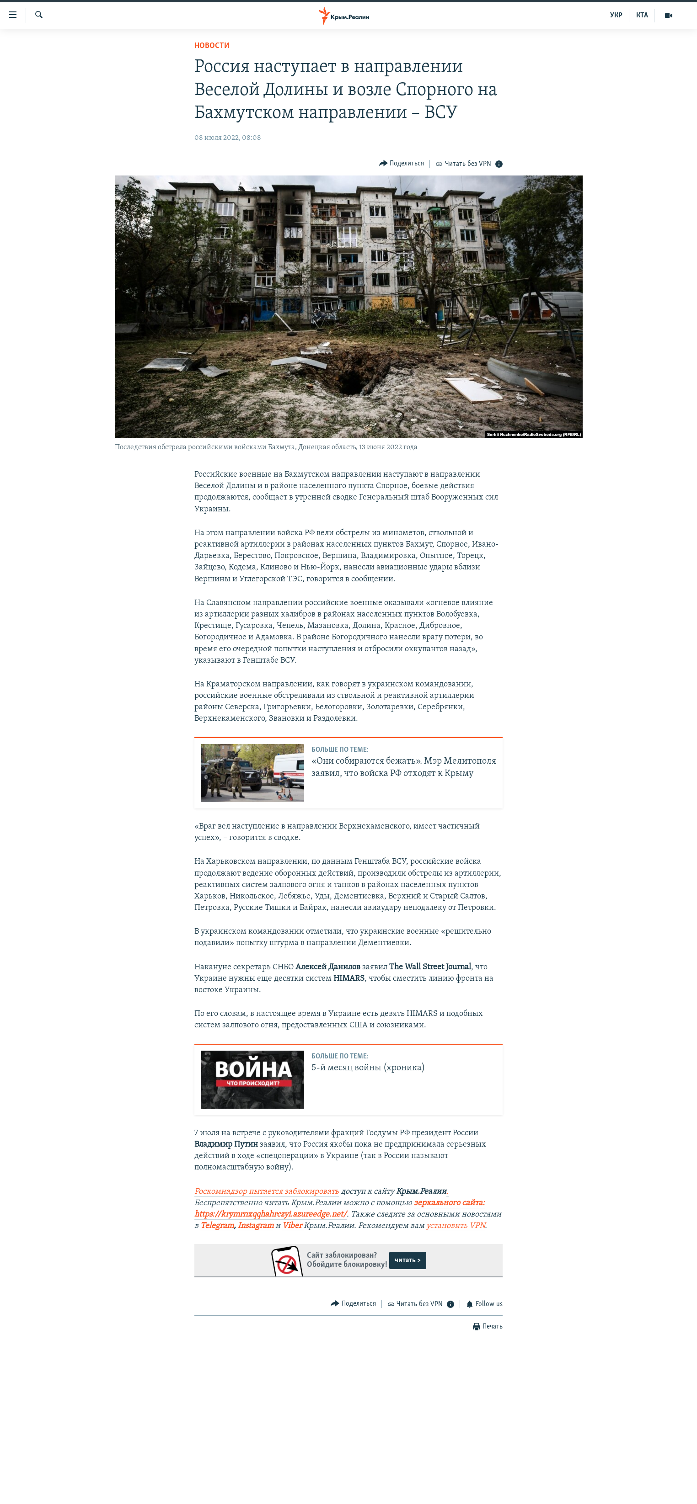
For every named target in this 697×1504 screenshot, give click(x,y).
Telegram (217, 1226)
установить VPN (455, 1226)
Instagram (255, 1226)
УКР (616, 15)
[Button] (401, 164)
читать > (408, 1260)
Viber (293, 1226)
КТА (642, 15)
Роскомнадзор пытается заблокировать (266, 1191)
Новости (212, 46)
